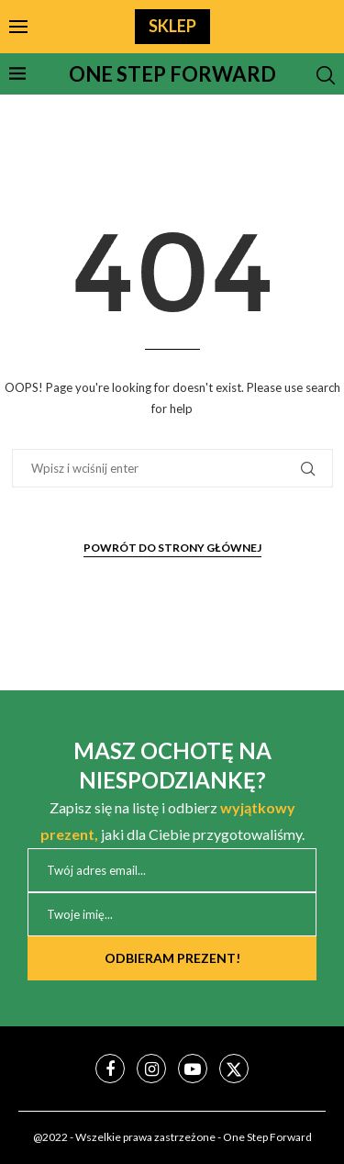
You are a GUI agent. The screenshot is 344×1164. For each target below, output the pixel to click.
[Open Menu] (18, 26)
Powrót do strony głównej (172, 547)
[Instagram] (151, 1068)
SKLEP (172, 26)
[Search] (325, 75)
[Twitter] (234, 1068)
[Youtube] (192, 1068)
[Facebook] (110, 1068)
